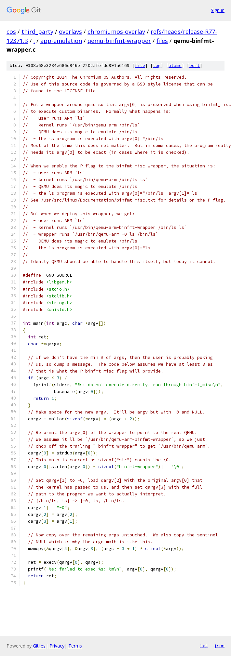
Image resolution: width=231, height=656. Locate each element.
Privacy (56, 646)
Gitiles (39, 646)
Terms (75, 646)
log (157, 65)
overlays (70, 31)
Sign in (217, 10)
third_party (37, 31)
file (140, 65)
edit (194, 65)
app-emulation (61, 41)
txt (204, 646)
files (162, 41)
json (219, 646)
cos (11, 31)
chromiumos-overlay (116, 31)
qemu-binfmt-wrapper (119, 41)
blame (175, 65)
